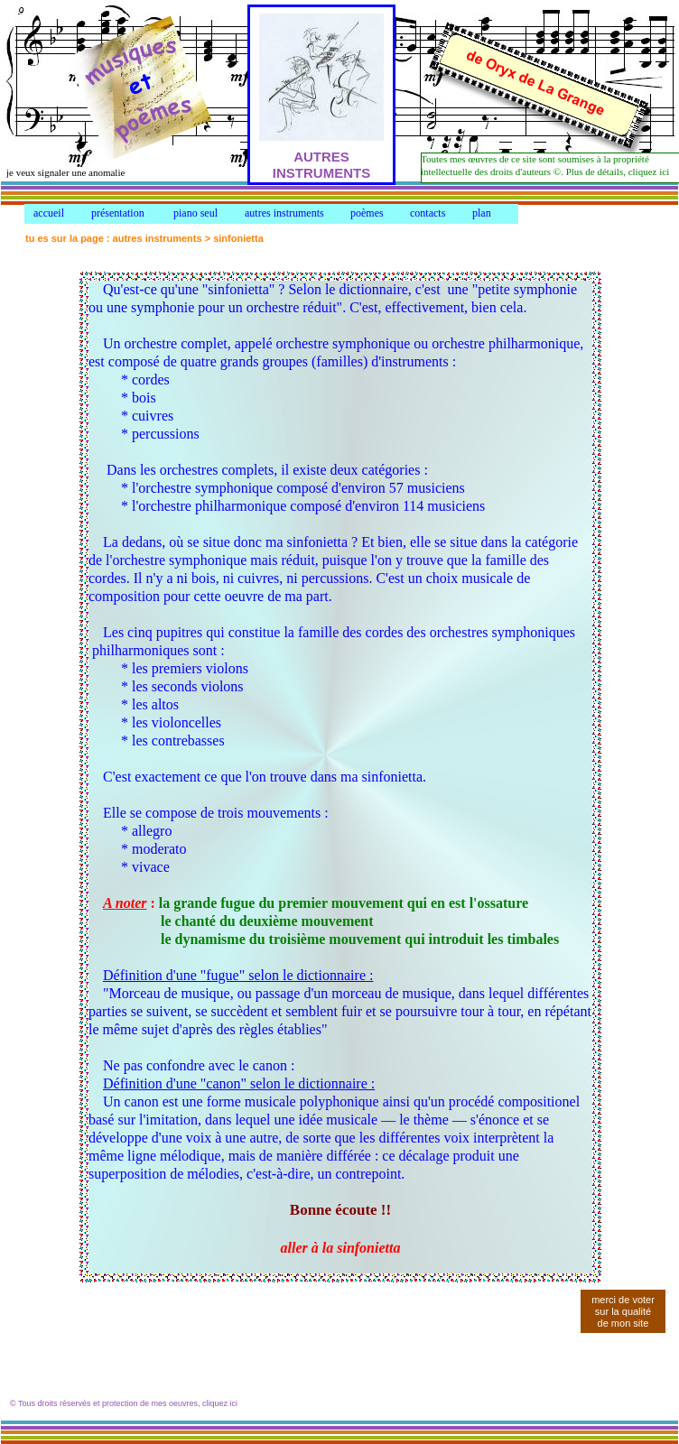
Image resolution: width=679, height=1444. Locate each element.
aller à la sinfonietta (341, 1247)
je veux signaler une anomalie (65, 172)
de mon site (623, 1323)
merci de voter (623, 1299)
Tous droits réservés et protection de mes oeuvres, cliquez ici (127, 1403)
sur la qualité (623, 1311)
